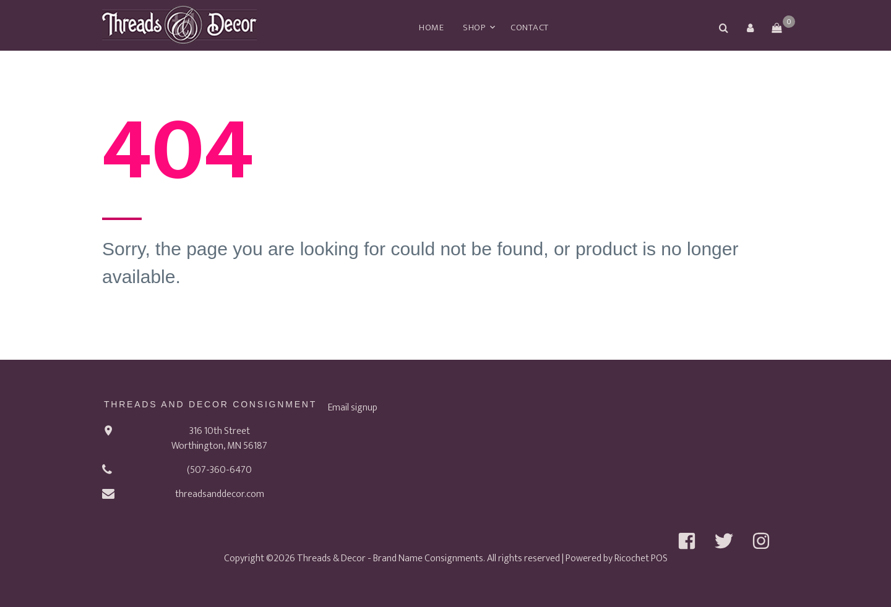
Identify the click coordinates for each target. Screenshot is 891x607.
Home (431, 27)
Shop (474, 27)
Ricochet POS (641, 558)
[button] (750, 27)
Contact (529, 27)
